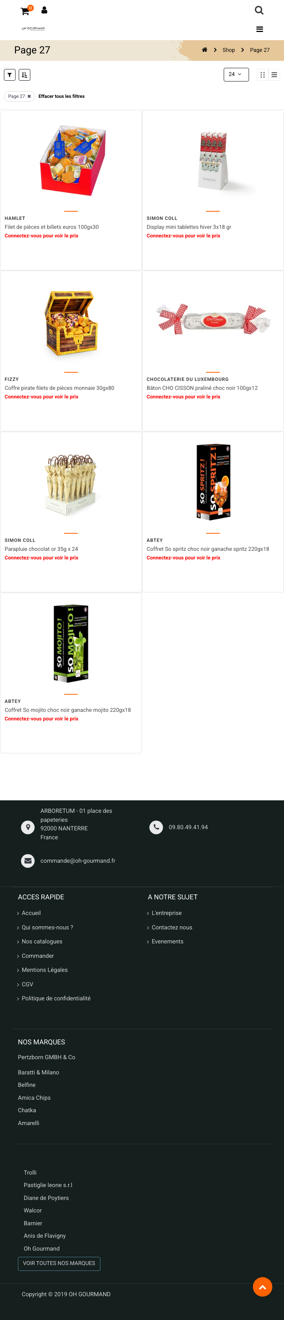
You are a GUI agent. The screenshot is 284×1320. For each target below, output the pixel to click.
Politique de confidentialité (56, 998)
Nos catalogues (42, 941)
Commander (38, 955)
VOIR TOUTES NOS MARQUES (59, 1263)
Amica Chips (34, 1097)
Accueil (31, 913)
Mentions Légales (45, 969)
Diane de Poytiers (46, 1197)
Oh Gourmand (42, 1248)
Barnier (33, 1223)
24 (236, 74)
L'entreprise (167, 913)
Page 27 (260, 50)
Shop (229, 50)
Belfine (27, 1084)
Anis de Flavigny (45, 1235)
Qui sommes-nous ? (47, 927)
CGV (27, 984)
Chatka (27, 1110)
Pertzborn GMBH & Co (46, 1057)
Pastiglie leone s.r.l (49, 1185)
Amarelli (28, 1123)
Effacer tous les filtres (62, 96)
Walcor (33, 1210)
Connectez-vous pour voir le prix (41, 236)
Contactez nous (172, 927)
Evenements (168, 941)
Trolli (30, 1172)
